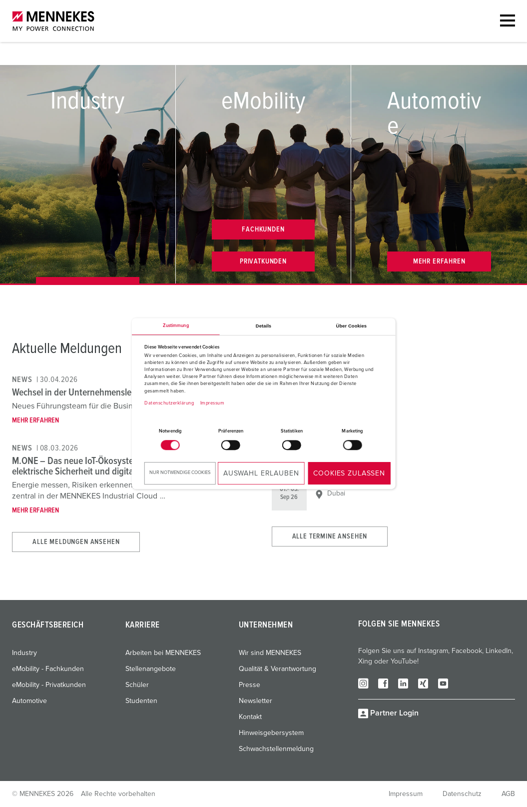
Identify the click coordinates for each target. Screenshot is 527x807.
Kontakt (250, 717)
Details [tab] (263, 326)
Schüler (137, 685)
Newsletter (255, 701)
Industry (24, 653)
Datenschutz (462, 794)
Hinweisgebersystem (271, 733)
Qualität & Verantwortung (277, 669)
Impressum (212, 403)
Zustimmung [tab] (176, 326)
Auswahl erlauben (261, 473)
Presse (249, 685)
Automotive (29, 701)
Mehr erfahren (35, 420)
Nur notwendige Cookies (179, 472)
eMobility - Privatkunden (49, 685)
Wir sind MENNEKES (270, 653)
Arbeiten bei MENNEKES (163, 653)
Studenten (141, 701)
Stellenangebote (150, 669)
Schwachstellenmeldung (276, 749)
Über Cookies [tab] (351, 326)
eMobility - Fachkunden (48, 669)
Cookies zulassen (349, 473)
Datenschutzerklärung (169, 403)
